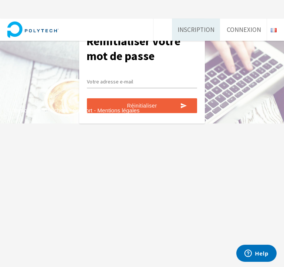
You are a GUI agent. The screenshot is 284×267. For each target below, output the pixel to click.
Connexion (244, 30)
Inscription (196, 30)
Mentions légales (118, 110)
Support (82, 110)
